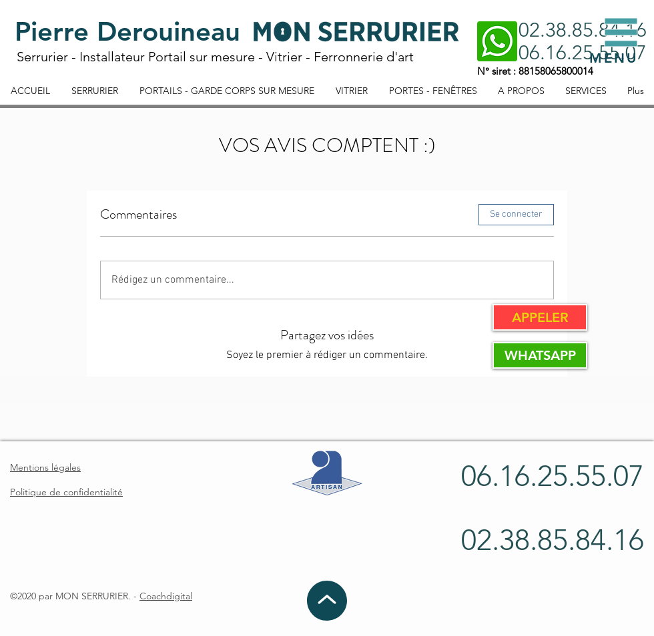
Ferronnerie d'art (364, 57)
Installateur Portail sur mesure (167, 57)
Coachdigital (165, 596)
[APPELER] (540, 317)
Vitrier (284, 57)
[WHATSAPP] (540, 355)
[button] (621, 32)
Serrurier (42, 57)
